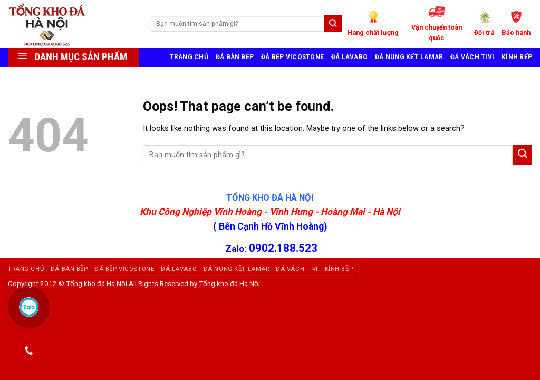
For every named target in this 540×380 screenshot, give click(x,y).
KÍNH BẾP (517, 57)
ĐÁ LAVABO (349, 57)
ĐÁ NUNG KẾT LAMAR (409, 57)
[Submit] (522, 155)
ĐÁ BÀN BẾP (235, 57)
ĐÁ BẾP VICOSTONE (292, 57)
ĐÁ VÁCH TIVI (472, 57)
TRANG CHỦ (189, 57)
